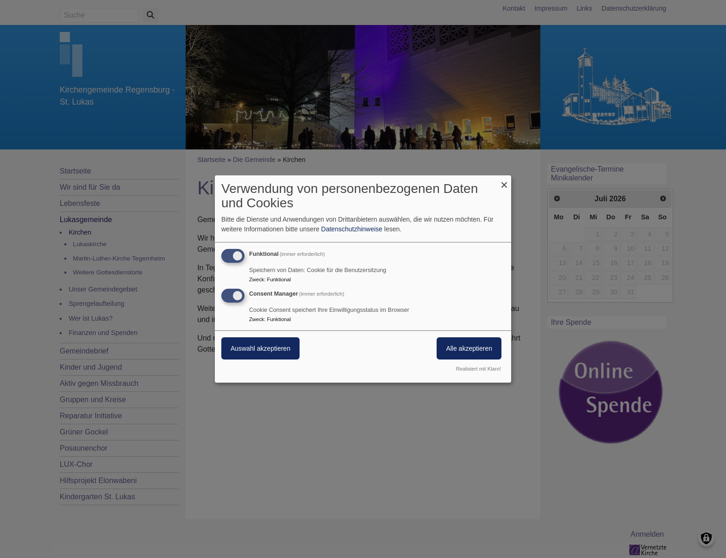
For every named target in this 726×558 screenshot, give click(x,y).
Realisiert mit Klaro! (478, 369)
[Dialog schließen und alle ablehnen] (504, 181)
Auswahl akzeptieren (260, 348)
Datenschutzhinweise (351, 229)
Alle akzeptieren (469, 348)
